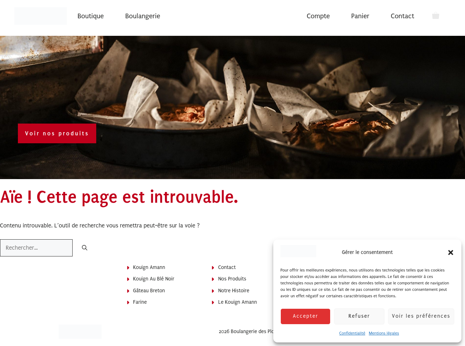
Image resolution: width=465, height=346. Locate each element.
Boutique (91, 16)
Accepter (305, 316)
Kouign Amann (149, 267)
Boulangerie (142, 16)
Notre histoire (233, 291)
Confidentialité (352, 333)
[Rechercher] (84, 248)
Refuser (359, 316)
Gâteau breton (149, 291)
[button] (450, 252)
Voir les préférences (421, 316)
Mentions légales (384, 333)
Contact (402, 16)
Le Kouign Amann (237, 302)
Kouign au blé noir (153, 279)
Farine (140, 302)
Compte (318, 16)
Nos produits (232, 279)
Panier (360, 16)
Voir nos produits (57, 133)
